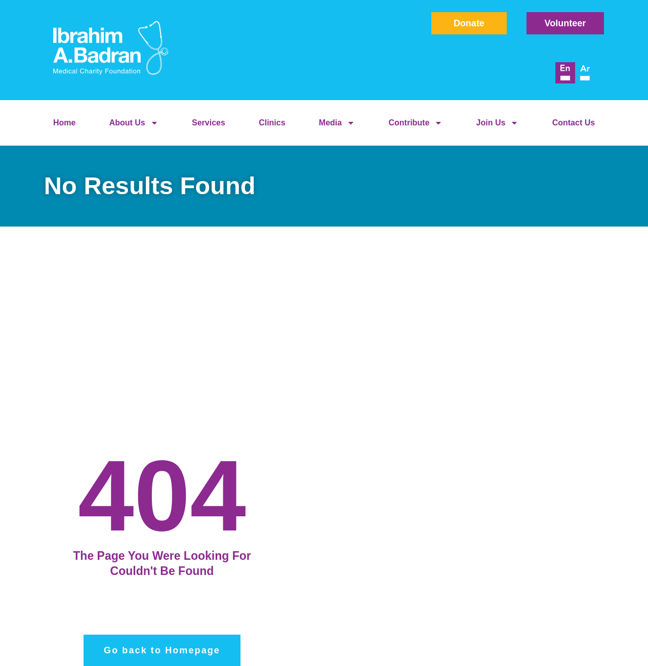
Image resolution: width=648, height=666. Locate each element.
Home (64, 122)
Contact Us (573, 122)
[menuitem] (565, 72)
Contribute (415, 123)
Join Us (497, 123)
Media (337, 123)
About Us (133, 123)
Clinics (272, 122)
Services (208, 122)
